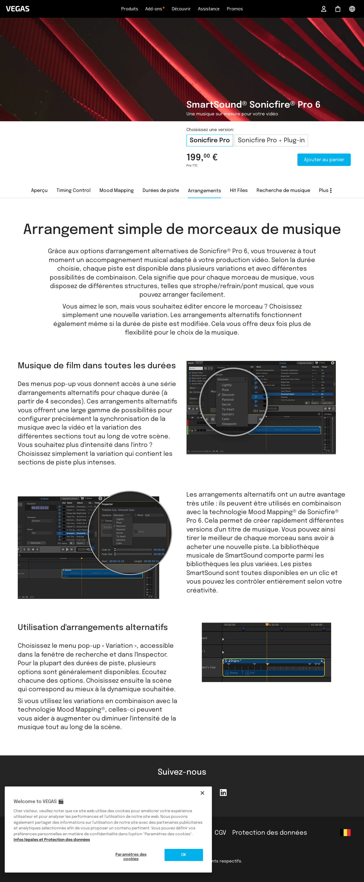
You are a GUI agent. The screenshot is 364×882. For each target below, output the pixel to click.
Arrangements (204, 190)
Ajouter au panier (324, 159)
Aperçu (39, 190)
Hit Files (239, 190)
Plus (323, 190)
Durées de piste (161, 190)
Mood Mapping (116, 190)
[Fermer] (202, 792)
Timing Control (74, 190)
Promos (235, 8)
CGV (220, 833)
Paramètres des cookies (130, 857)
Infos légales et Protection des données (52, 840)
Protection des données (269, 833)
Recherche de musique (283, 190)
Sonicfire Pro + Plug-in (271, 140)
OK (183, 855)
